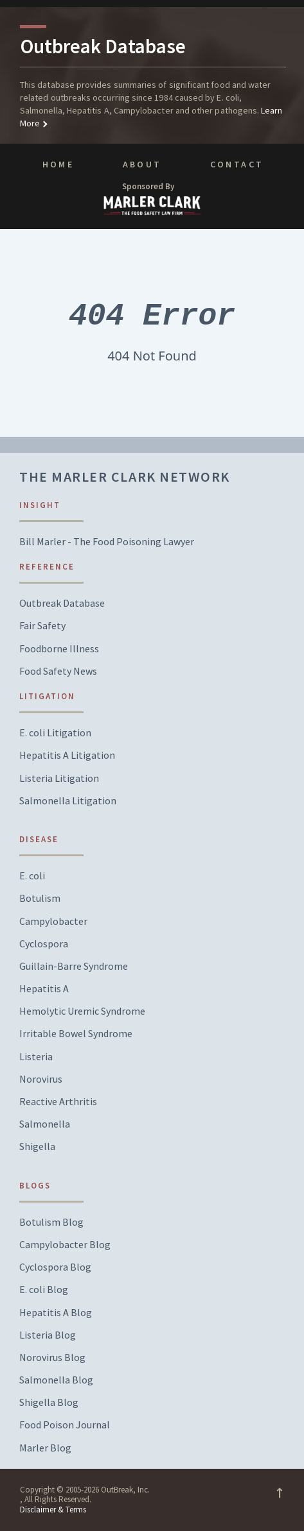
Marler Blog (45, 1448)
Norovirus (40, 1079)
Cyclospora (43, 944)
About (142, 164)
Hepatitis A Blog (55, 1313)
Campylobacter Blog (65, 1245)
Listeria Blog (47, 1335)
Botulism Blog (51, 1222)
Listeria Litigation (59, 778)
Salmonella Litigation (67, 801)
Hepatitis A (44, 989)
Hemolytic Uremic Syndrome (82, 1011)
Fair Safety (42, 626)
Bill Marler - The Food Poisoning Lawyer (106, 542)
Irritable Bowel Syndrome (75, 1034)
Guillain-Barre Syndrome (73, 966)
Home (58, 164)
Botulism (39, 898)
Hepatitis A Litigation (67, 755)
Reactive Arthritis (58, 1101)
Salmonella (44, 1124)
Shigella (37, 1146)
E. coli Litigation (55, 733)
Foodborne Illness (59, 649)
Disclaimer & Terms (53, 1509)
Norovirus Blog (52, 1357)
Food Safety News (58, 671)
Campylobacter (53, 921)
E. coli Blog (43, 1289)
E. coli (32, 876)
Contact (237, 164)
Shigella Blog (48, 1402)
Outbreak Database (62, 603)
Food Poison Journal (64, 1425)
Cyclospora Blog (55, 1267)
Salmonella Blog (56, 1380)
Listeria (36, 1057)
